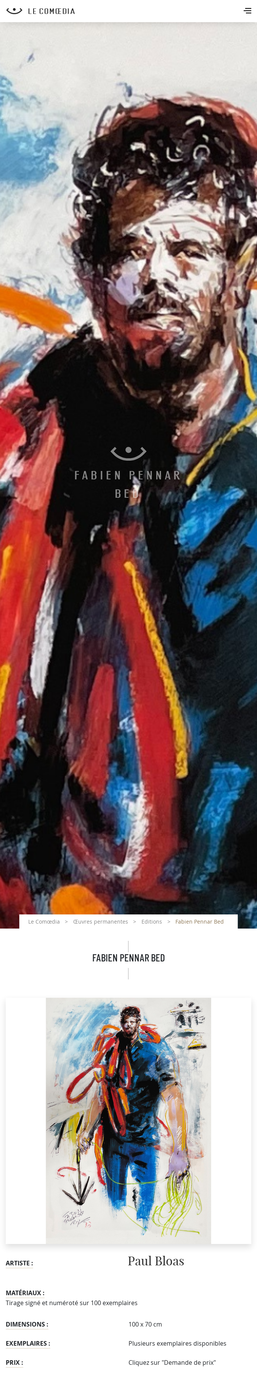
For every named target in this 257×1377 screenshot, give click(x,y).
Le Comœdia (44, 921)
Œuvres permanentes (100, 921)
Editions (151, 921)
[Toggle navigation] (248, 11)
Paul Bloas (156, 1261)
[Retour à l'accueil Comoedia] (131, 11)
